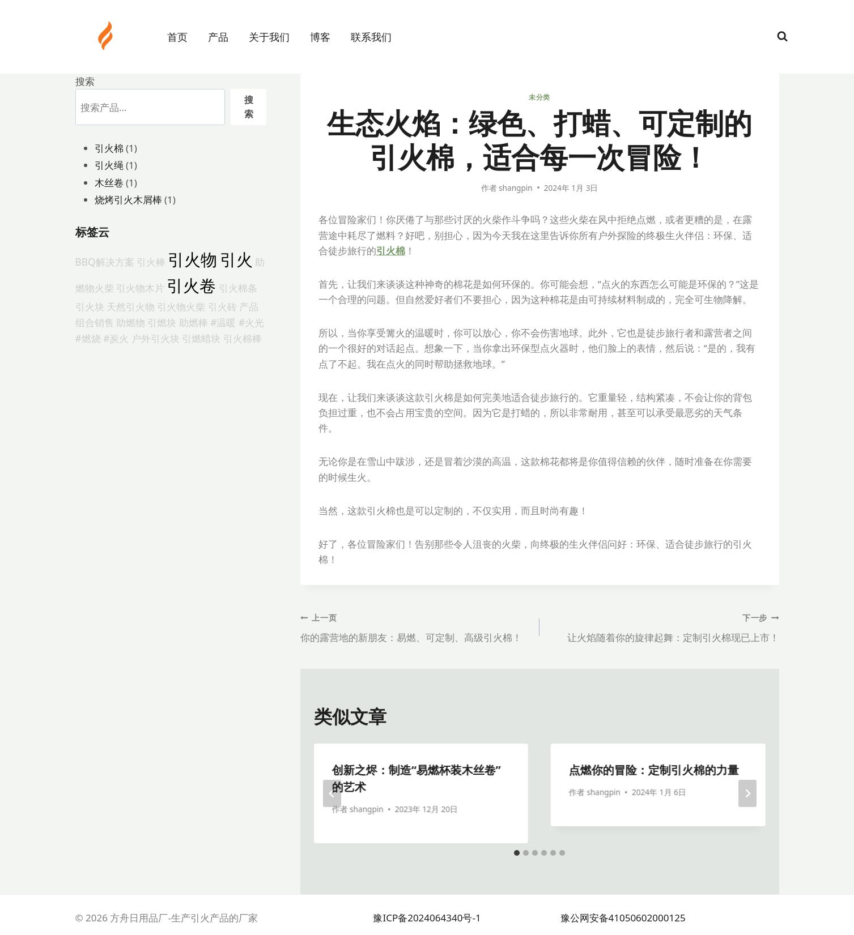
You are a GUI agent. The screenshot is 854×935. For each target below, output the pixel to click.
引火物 (192, 259)
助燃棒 (193, 322)
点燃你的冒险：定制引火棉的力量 (654, 770)
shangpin (516, 187)
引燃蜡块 (201, 338)
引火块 (89, 306)
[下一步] (747, 793)
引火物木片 (140, 287)
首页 (177, 37)
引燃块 (161, 322)
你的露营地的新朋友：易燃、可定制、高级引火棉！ (415, 626)
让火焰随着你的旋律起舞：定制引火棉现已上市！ (664, 626)
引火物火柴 (181, 306)
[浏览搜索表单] (782, 36)
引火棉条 (238, 287)
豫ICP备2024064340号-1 (427, 917)
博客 (320, 37)
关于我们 (269, 37)
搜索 (85, 81)
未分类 (539, 96)
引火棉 (390, 250)
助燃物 (130, 322)
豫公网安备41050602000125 (623, 917)
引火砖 (222, 306)
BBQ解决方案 (104, 261)
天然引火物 (131, 306)
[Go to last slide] (332, 793)
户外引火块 (155, 338)
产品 (218, 37)
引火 (236, 259)
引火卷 (191, 285)
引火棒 (151, 261)
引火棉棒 (242, 338)
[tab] (517, 853)
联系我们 (371, 37)
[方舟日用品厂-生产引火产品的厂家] (106, 35)
